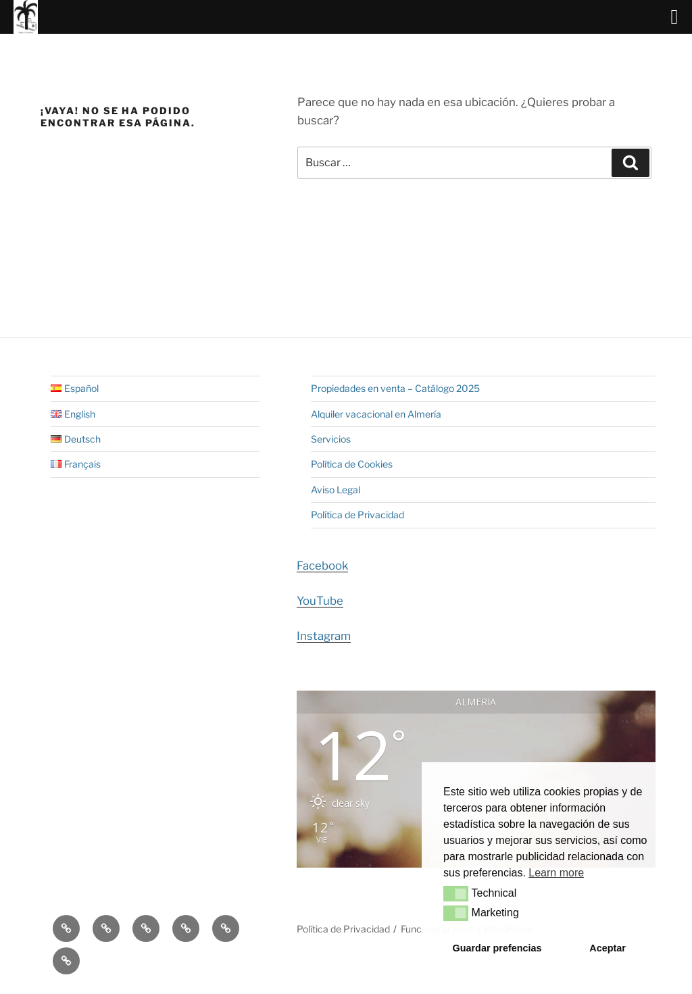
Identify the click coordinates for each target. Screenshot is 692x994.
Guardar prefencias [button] (497, 948)
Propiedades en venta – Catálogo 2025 (395, 388)
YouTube (320, 600)
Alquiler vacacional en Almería (376, 414)
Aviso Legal (335, 489)
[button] (455, 893)
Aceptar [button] (607, 948)
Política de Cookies (352, 464)
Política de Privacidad (357, 514)
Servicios (331, 439)
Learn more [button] (556, 872)
